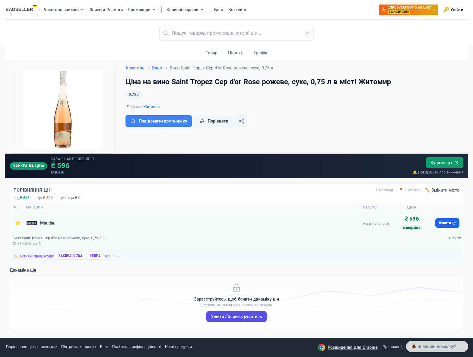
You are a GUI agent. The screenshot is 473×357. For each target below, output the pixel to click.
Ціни (236, 52)
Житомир (151, 107)
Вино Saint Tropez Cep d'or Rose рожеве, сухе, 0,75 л (56, 238)
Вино (159, 67)
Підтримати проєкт (78, 346)
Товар (211, 52)
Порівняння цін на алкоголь (31, 346)
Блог (104, 346)
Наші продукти (178, 346)
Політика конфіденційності (136, 346)
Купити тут (444, 162)
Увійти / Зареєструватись (236, 316)
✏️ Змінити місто (442, 190)
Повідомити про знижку (158, 121)
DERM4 (95, 256)
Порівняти (213, 121)
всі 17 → (112, 256)
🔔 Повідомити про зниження (438, 172)
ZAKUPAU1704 (70, 256)
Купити (447, 223)
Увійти (453, 9)
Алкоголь (137, 67)
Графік (260, 52)
